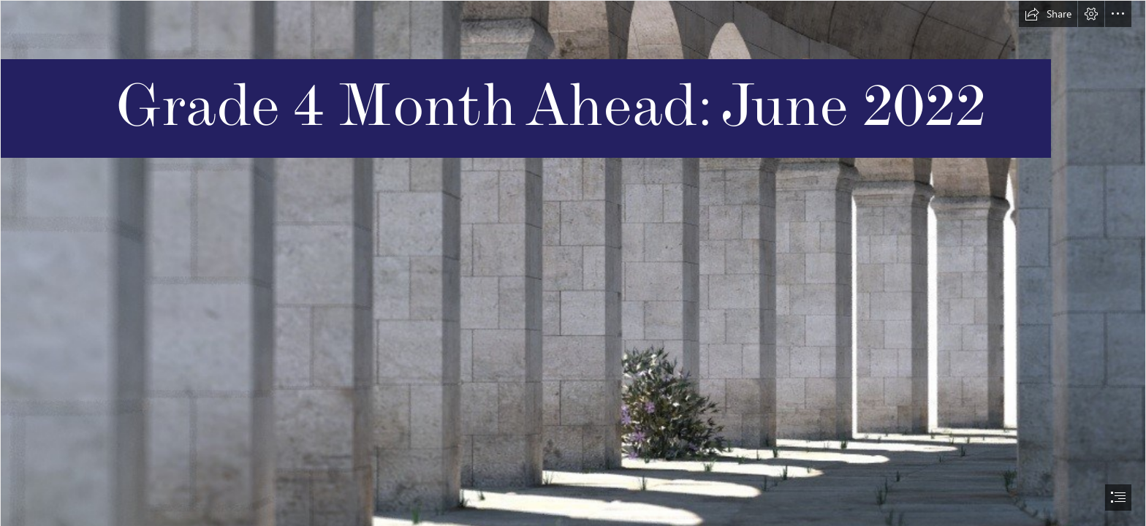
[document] (573, 263)
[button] (1048, 14)
